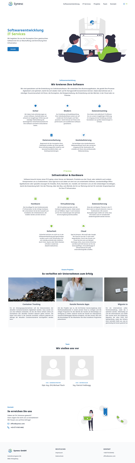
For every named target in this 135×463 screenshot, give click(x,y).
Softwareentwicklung (71, 4)
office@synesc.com (17, 424)
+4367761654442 (109, 453)
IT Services (86, 4)
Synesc (15, 4)
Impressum (59, 453)
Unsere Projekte (68, 270)
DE (127, 4)
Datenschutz (59, 456)
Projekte (97, 4)
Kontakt (113, 4)
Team (105, 4)
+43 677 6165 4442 (17, 427)
